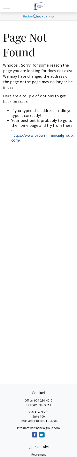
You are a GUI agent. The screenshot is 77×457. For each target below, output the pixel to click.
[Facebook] (34, 434)
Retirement (38, 454)
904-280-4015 (43, 400)
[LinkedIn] (42, 434)
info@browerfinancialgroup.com (38, 428)
